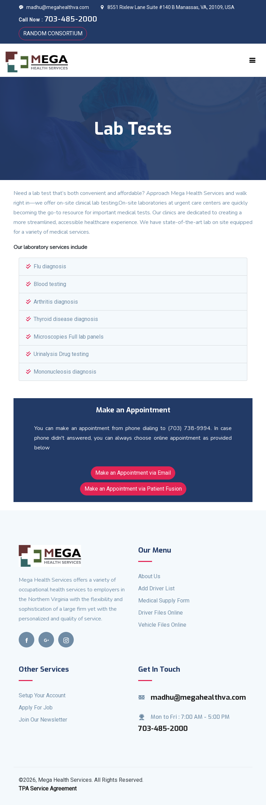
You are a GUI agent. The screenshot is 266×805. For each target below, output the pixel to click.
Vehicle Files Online (162, 624)
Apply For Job (36, 707)
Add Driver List (156, 588)
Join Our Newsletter (43, 719)
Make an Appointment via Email (133, 472)
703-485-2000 (163, 728)
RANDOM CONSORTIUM (52, 33)
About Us (149, 576)
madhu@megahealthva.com (54, 7)
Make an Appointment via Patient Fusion (133, 488)
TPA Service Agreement (48, 788)
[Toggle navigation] (252, 60)
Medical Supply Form (163, 600)
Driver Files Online (160, 612)
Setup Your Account (42, 695)
